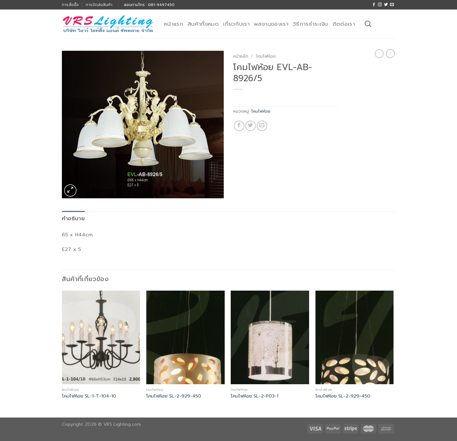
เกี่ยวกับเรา (236, 24)
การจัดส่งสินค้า (99, 5)
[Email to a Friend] (262, 126)
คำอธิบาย (73, 218)
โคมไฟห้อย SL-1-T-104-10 (89, 396)
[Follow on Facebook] (374, 5)
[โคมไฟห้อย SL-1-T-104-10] (101, 338)
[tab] (73, 218)
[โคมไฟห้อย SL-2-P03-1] (270, 338)
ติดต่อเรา (344, 24)
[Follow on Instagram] (380, 5)
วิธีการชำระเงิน (310, 24)
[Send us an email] (392, 5)
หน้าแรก (173, 24)
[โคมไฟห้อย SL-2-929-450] (185, 338)
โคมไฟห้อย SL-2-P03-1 (254, 396)
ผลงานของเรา (271, 24)
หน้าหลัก (240, 56)
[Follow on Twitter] (386, 5)
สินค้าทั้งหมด (203, 24)
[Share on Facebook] (239, 126)
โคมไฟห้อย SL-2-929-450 (173, 396)
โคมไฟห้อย (266, 56)
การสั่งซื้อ (70, 5)
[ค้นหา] (368, 24)
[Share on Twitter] (250, 126)
